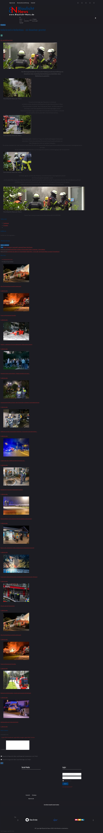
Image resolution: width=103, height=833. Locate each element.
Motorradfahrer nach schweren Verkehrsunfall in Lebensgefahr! (16, 518)
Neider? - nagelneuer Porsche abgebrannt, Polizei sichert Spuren (16, 344)
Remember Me (67, 780)
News (24, 247)
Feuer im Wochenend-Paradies (8, 315)
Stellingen (30, 247)
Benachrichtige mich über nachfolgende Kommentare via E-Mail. (20, 756)
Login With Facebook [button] (7, 737)
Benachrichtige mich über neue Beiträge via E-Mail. (16, 759)
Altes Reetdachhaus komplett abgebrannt (11, 286)
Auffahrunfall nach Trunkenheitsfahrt (9, 722)
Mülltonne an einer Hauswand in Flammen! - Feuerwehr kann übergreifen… (19, 431)
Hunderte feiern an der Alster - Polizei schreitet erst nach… (15, 373)
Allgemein (3, 25)
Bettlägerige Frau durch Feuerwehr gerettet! (12, 489)
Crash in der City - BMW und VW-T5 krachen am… (13, 460)
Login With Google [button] (18, 737)
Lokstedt (20, 247)
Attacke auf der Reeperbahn (8, 605)
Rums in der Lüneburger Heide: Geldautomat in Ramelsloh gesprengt (17, 547)
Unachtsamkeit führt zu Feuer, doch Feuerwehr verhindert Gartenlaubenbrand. (20, 402)
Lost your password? (67, 786)
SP (1, 38)
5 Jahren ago (4, 291)
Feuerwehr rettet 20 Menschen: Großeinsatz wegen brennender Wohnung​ (19, 576)
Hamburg (9, 247)
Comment (3, 749)
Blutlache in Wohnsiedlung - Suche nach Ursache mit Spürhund (16, 693)
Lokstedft (15, 247)
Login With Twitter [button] (29, 737)
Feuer (5, 247)
